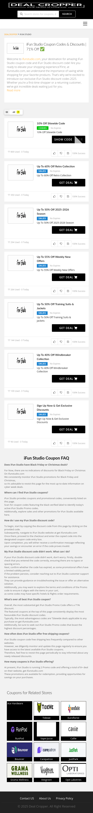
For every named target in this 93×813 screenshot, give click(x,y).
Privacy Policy (64, 798)
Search (67, 14)
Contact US (27, 798)
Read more (13, 90)
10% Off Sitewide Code (51, 123)
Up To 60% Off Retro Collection (56, 166)
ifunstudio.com (31, 59)
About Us (45, 798)
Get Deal (68, 183)
